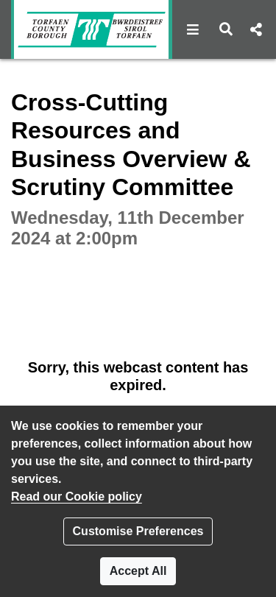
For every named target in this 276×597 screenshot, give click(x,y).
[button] (193, 29)
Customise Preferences (138, 531)
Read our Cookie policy (76, 496)
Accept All (138, 571)
